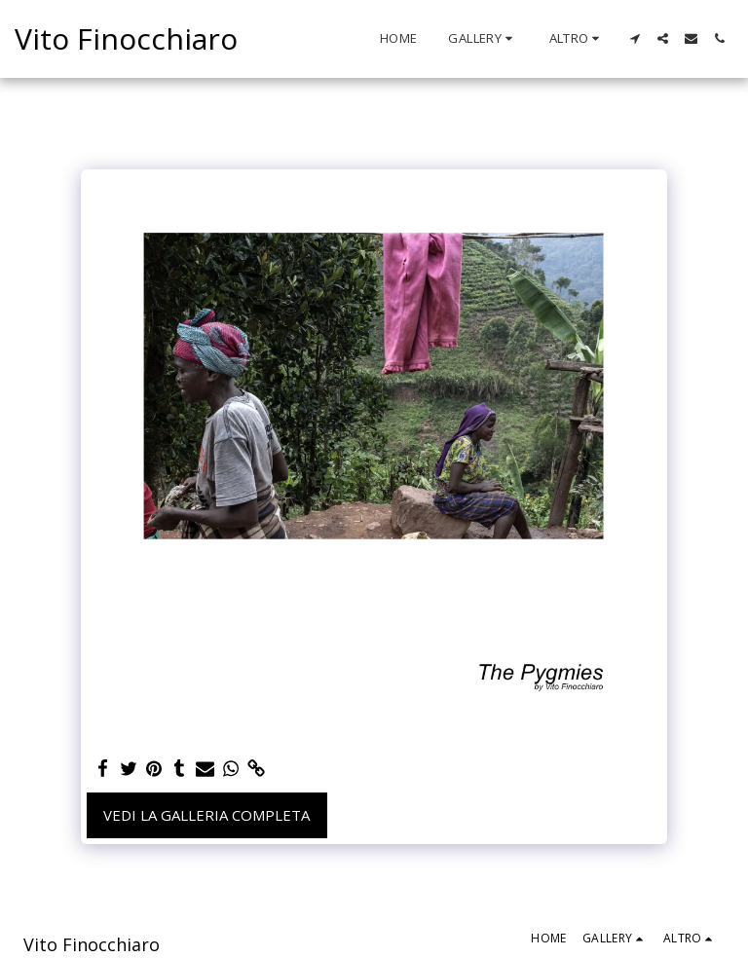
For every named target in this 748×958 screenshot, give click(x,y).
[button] (482, 39)
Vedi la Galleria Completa (206, 815)
